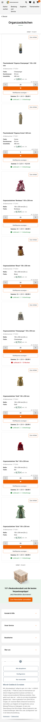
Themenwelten (34, 7)
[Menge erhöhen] (35, 84)
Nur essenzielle (21, 679)
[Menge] (20, 84)
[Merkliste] (30, 2)
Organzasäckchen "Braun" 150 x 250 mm (16, 266)
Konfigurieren (21, 674)
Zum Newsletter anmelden (20, 600)
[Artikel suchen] (26, 2)
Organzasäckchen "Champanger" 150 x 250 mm (19, 331)
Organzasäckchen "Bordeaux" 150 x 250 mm (18, 200)
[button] (34, 2)
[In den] (20, 88)
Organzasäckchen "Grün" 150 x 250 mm (16, 526)
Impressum (6, 716)
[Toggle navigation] (2, 2)
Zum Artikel (33, 37)
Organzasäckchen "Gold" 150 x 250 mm (16, 396)
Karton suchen (5, 8)
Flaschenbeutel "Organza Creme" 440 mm (17, 133)
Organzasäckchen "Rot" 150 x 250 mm (16, 461)
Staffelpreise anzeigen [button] (20, 92)
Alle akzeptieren (21, 668)
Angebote (23, 7)
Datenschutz (15, 716)
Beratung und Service (14, 9)
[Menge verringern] (5, 84)
